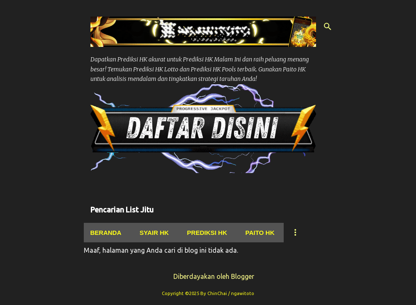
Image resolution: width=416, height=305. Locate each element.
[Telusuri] (328, 27)
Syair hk (154, 232)
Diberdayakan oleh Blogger (208, 276)
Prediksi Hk (207, 232)
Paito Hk (260, 232)
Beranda (106, 232)
